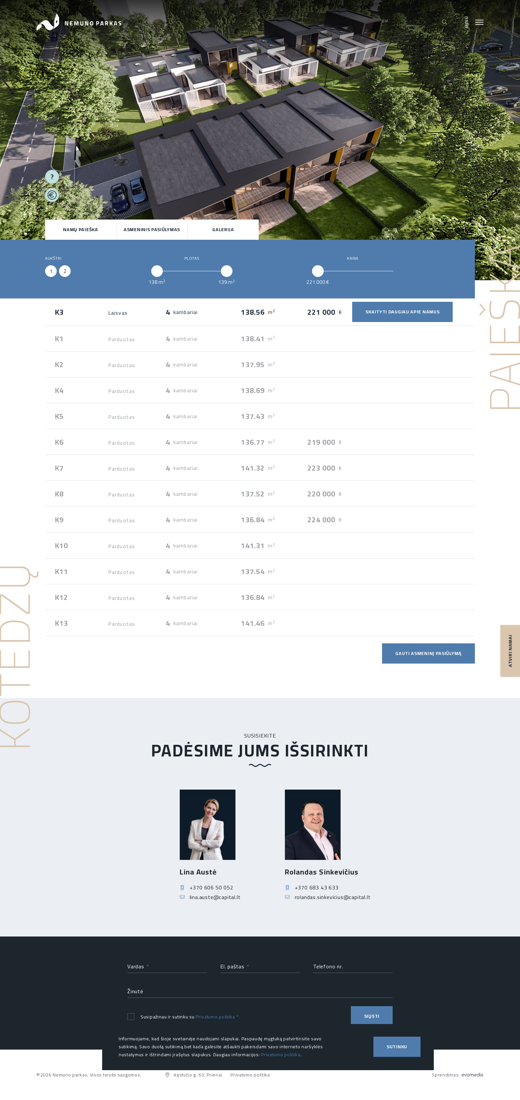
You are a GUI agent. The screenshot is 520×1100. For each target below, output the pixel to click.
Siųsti (371, 1018)
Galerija (223, 229)
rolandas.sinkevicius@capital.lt (328, 901)
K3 (59, 312)
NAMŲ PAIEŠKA (80, 229)
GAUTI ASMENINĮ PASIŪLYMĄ (428, 653)
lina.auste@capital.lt (210, 901)
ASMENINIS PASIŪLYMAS (152, 229)
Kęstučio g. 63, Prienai (193, 1075)
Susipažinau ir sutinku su (182, 1019)
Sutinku (397, 1046)
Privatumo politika (215, 1018)
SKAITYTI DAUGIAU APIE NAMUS (402, 311)
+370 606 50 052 (206, 892)
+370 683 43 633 (312, 892)
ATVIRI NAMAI (510, 651)
